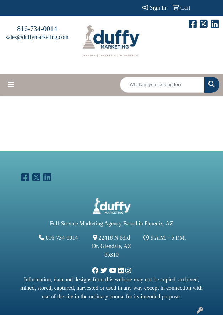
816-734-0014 (37, 29)
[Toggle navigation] (11, 85)
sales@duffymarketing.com (37, 37)
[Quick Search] (162, 85)
